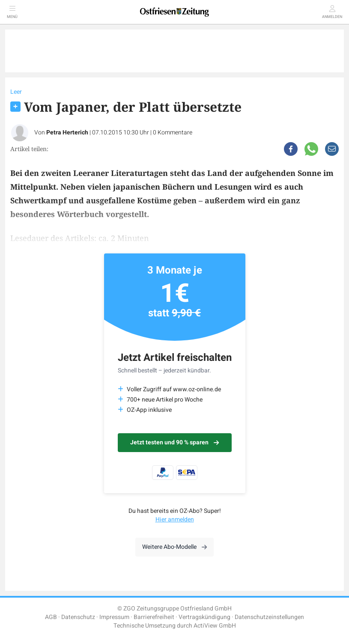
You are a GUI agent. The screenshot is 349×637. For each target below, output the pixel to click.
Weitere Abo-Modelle (174, 546)
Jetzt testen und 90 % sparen (174, 442)
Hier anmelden (174, 519)
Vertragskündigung (204, 617)
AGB (51, 617)
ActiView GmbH (215, 625)
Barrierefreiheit (154, 617)
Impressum (114, 617)
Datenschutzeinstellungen (269, 617)
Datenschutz (78, 617)
